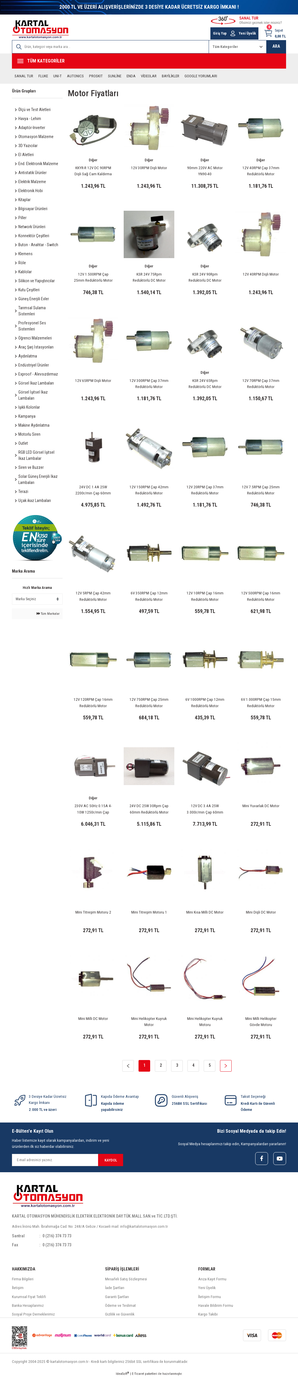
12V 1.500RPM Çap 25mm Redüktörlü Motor (93, 277)
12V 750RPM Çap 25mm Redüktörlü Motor (149, 702)
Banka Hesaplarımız (28, 1305)
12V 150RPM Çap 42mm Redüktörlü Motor (149, 490)
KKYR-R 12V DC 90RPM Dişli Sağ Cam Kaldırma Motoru (93, 171)
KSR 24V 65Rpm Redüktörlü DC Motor (205, 383)
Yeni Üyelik (207, 1288)
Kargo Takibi (208, 1314)
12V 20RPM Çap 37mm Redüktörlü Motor (205, 490)
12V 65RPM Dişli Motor (93, 380)
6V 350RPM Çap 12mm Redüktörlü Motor (149, 596)
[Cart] (275, 33)
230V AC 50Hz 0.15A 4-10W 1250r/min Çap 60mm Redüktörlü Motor (93, 809)
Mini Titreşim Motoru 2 (93, 912)
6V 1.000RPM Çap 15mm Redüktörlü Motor (261, 702)
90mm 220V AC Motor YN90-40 (205, 171)
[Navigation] (149, 61)
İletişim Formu (209, 1297)
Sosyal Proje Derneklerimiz (33, 1314)
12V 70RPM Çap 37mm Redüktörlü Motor (260, 383)
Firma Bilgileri (22, 1279)
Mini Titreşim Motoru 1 (149, 912)
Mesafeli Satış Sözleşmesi (126, 1279)
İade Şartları (114, 1288)
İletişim (18, 1288)
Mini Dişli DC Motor (261, 912)
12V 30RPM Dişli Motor (149, 168)
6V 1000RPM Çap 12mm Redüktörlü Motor (204, 702)
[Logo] (40, 29)
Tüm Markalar (48, 614)
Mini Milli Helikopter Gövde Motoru (260, 1021)
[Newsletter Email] (67, 1160)
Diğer (93, 160)
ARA (276, 46)
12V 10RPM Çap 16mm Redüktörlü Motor (205, 596)
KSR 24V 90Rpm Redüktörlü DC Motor (205, 277)
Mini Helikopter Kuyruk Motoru (205, 1021)
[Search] (110, 46)
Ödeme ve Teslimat (120, 1305)
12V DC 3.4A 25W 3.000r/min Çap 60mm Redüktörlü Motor (205, 809)
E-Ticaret (138, 1374)
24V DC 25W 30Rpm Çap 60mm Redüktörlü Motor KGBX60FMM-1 (149, 809)
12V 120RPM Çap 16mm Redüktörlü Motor (93, 702)
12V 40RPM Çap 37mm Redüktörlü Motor (260, 171)
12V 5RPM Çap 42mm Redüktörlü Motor (93, 596)
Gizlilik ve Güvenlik (119, 1314)
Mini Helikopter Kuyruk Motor (149, 1021)
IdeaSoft (122, 1373)
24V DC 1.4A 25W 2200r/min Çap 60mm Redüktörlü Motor (93, 490)
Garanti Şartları (117, 1297)
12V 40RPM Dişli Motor (261, 274)
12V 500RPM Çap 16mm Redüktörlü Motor (260, 596)
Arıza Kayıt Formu (212, 1279)
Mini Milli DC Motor (93, 1018)
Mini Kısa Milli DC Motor (205, 912)
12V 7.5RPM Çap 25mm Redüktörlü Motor (261, 490)
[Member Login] (232, 33)
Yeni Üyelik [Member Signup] (247, 33)
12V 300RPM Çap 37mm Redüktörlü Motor (149, 383)
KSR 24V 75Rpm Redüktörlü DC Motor (149, 277)
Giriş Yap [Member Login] (220, 33)
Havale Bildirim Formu (215, 1305)
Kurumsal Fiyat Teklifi (29, 1297)
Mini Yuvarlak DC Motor (260, 806)
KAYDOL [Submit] (110, 1160)
